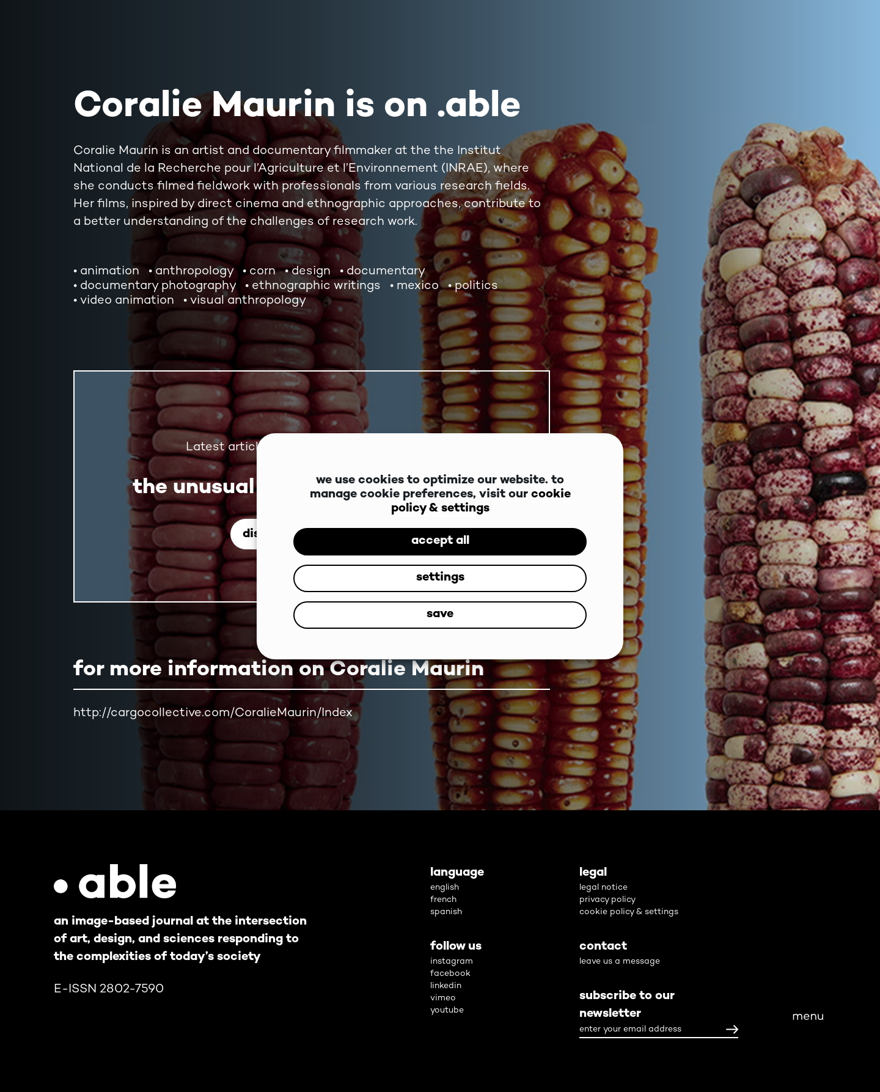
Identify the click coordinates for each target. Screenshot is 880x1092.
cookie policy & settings (481, 501)
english (444, 887)
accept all (440, 541)
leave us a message (619, 961)
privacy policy (607, 899)
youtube (447, 1010)
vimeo (443, 998)
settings (440, 577)
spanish (446, 912)
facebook (450, 973)
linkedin (445, 986)
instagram (451, 961)
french (443, 899)
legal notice (603, 887)
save (440, 614)
